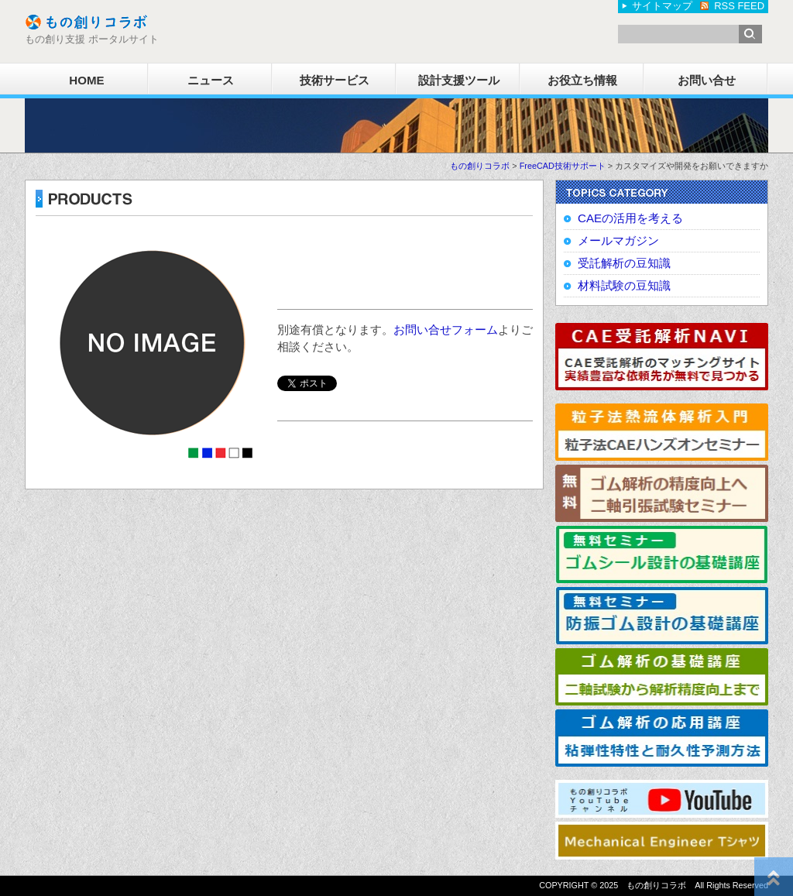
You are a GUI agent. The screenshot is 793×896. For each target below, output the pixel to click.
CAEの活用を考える (630, 218)
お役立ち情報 (582, 80)
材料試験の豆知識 (624, 285)
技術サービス (334, 80)
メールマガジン (618, 240)
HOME (86, 80)
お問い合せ (707, 80)
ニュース (210, 80)
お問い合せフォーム (445, 329)
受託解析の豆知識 (624, 262)
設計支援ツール (458, 80)
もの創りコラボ (480, 165)
